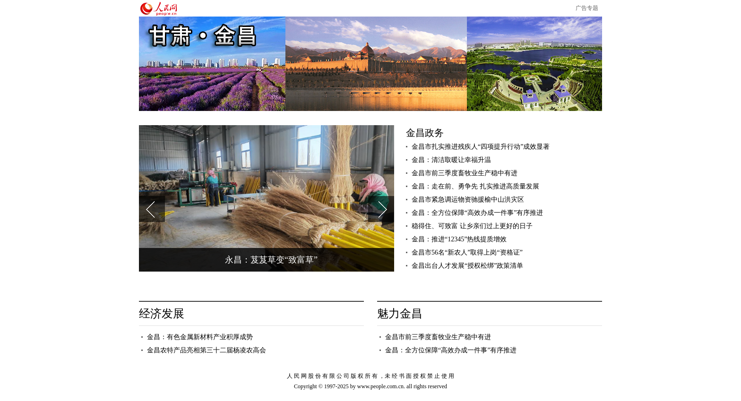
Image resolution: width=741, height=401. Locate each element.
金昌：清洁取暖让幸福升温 (451, 159)
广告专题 (587, 8)
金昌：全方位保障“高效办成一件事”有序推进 (477, 212)
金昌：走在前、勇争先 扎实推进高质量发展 (475, 186)
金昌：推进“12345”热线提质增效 (459, 239)
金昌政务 (425, 133)
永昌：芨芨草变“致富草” (271, 259)
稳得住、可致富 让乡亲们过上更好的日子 (472, 226)
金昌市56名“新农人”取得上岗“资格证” (467, 252)
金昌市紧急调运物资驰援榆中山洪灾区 (468, 199)
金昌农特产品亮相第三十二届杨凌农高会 (206, 350)
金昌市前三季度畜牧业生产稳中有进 (464, 173)
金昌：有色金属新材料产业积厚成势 (200, 337)
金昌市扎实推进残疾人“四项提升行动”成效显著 (481, 146)
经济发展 (161, 313)
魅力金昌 (399, 313)
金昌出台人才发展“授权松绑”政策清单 (468, 265)
